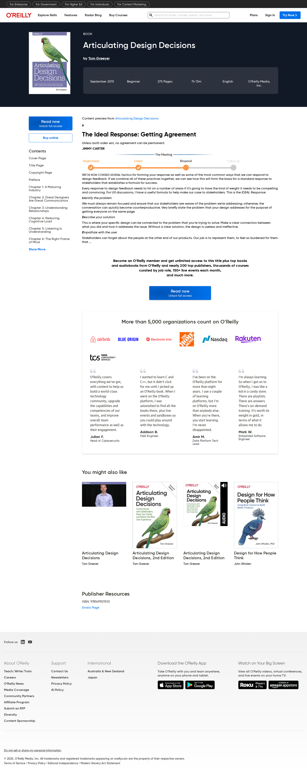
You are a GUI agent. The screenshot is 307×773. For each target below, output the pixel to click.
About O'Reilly (16, 663)
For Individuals (100, 4)
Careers (10, 677)
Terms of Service (14, 763)
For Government (46, 4)
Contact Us (59, 671)
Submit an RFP (14, 708)
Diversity (10, 714)
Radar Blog (93, 15)
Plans (254, 15)
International (99, 663)
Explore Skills (47, 15)
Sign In (270, 15)
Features (70, 15)
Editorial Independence (63, 763)
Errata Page (90, 607)
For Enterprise (18, 4)
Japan (92, 677)
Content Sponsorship (19, 721)
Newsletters (59, 677)
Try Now (290, 15)
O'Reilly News (14, 683)
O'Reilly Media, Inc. (259, 83)
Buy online (50, 138)
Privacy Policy (61, 683)
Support (58, 663)
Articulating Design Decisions (136, 118)
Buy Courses (118, 15)
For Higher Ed (73, 4)
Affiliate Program (16, 702)
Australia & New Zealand (106, 671)
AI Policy (57, 690)
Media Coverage (16, 690)
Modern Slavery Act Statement (100, 763)
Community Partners (19, 696)
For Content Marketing (131, 4)
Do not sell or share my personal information (32, 750)
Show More (37, 249)
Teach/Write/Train (18, 671)
